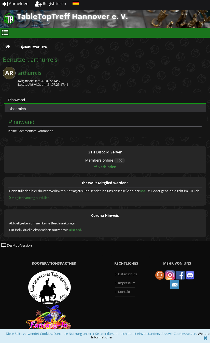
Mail (143, 191)
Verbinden (105, 166)
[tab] (105, 99)
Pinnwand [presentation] (16, 100)
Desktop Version (16, 245)
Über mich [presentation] (17, 109)
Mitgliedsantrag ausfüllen (29, 197)
